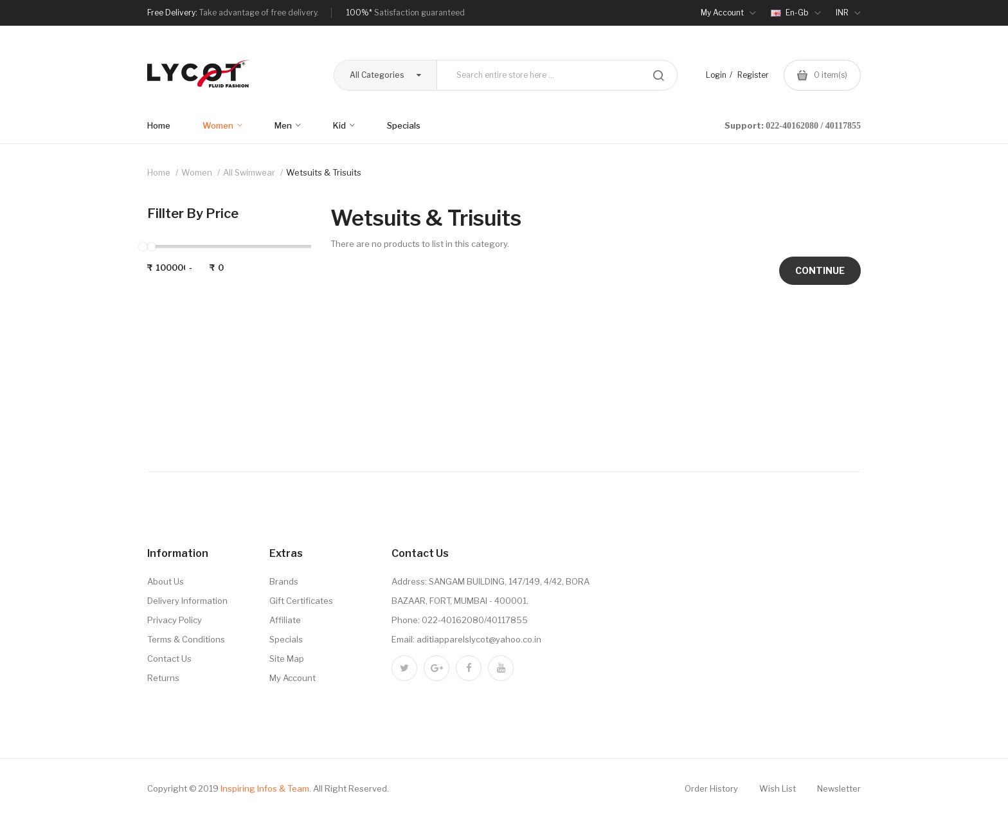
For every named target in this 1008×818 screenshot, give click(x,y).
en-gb (796, 12)
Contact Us (169, 658)
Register (753, 75)
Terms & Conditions (186, 639)
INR (848, 12)
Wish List (777, 788)
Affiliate (285, 620)
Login (716, 75)
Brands (283, 581)
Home (158, 172)
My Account (292, 678)
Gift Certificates (301, 600)
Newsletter (839, 788)
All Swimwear (249, 172)
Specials (286, 639)
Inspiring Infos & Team (265, 788)
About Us (165, 581)
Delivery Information (187, 600)
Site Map (286, 658)
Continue (820, 270)
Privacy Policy (174, 620)
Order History (711, 788)
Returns (163, 678)
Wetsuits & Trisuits (323, 172)
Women (196, 172)
